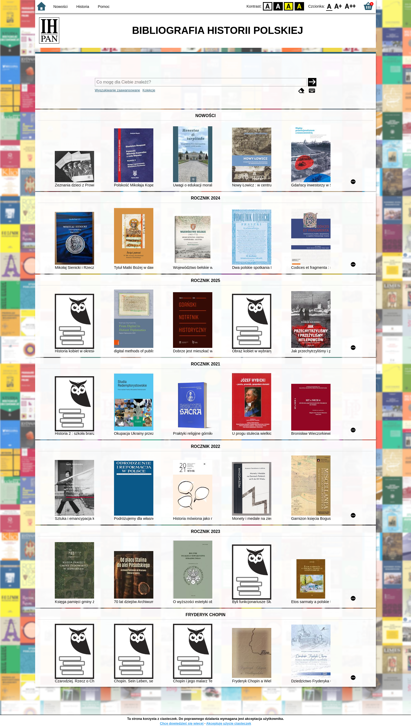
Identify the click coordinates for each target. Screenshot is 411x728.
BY (299, 6)
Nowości (60, 6)
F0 (329, 6)
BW (278, 6)
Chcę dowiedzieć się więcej (181, 723)
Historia (82, 6)
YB (288, 6)
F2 (350, 6)
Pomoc (104, 6)
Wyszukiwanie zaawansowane (117, 90)
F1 (338, 6)
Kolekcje (149, 90)
